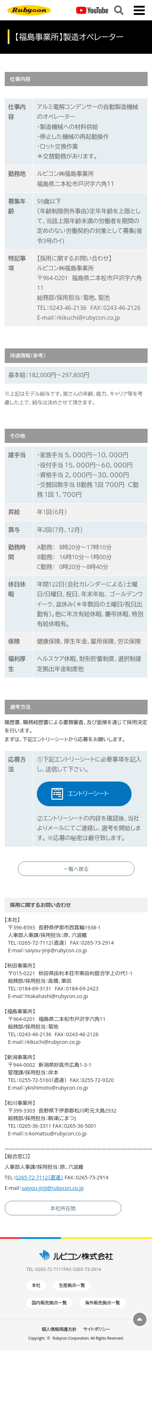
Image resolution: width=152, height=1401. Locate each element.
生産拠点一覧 (72, 1285)
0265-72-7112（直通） (39, 1177)
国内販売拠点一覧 (49, 1303)
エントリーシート (88, 794)
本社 (36, 1285)
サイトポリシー (96, 1329)
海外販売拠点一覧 (102, 1303)
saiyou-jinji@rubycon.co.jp (53, 1187)
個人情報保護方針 (59, 1329)
